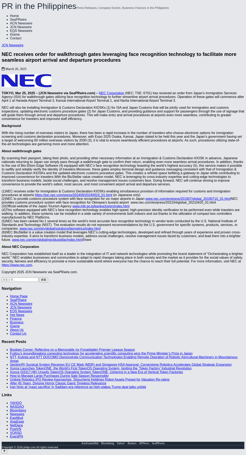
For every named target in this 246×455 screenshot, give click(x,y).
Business (16, 322)
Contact (15, 38)
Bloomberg (18, 410)
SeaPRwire (18, 19)
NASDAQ (17, 406)
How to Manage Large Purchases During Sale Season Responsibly (59, 376)
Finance (16, 318)
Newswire (17, 414)
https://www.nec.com (17, 265)
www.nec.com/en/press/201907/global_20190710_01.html (188, 198)
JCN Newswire (21, 27)
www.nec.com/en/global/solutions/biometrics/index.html (60, 228)
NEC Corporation (111, 93)
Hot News (17, 315)
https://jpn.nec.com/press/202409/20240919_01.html (73, 195)
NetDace (16, 425)
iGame (15, 34)
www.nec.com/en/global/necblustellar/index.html (47, 239)
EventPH (16, 436)
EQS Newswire (21, 31)
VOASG (16, 432)
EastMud (16, 418)
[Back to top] (4, 451)
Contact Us (18, 333)
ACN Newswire (21, 23)
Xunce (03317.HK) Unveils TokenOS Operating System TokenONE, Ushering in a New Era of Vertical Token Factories (96, 372)
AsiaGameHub (90, 443)
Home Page (19, 296)
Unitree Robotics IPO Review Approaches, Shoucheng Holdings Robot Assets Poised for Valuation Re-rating (89, 379)
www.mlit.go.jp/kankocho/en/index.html (101, 206)
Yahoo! (121, 443)
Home (14, 16)
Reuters (131, 443)
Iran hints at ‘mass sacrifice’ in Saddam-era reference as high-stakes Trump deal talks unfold (78, 387)
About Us (17, 330)
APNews (144, 443)
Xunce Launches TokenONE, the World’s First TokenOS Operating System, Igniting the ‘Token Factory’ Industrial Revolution (101, 368)
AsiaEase (17, 421)
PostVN (15, 429)
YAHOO (16, 403)
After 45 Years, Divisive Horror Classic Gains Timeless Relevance (58, 383)
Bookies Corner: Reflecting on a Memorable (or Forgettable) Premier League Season (72, 349)
